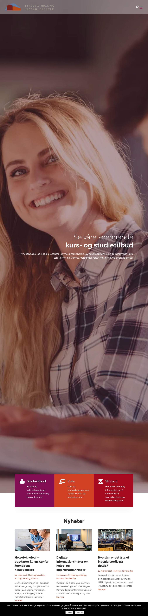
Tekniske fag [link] (70, 578)
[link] (25, 6)
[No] (144, 609)
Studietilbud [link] (37, 481)
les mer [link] (18, 600)
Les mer (79, 612)
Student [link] (110, 481)
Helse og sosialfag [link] (36, 575)
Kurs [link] (71, 481)
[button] (141, 10)
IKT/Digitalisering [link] (22, 578)
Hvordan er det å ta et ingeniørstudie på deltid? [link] (113, 561)
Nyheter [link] (35, 578)
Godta (69, 612)
